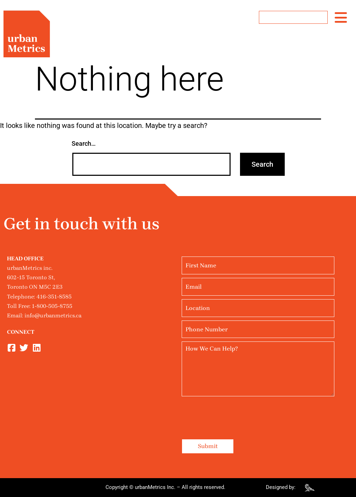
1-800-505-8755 (52, 306)
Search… (84, 143)
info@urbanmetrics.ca (52, 315)
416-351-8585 (54, 296)
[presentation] (235, 413)
